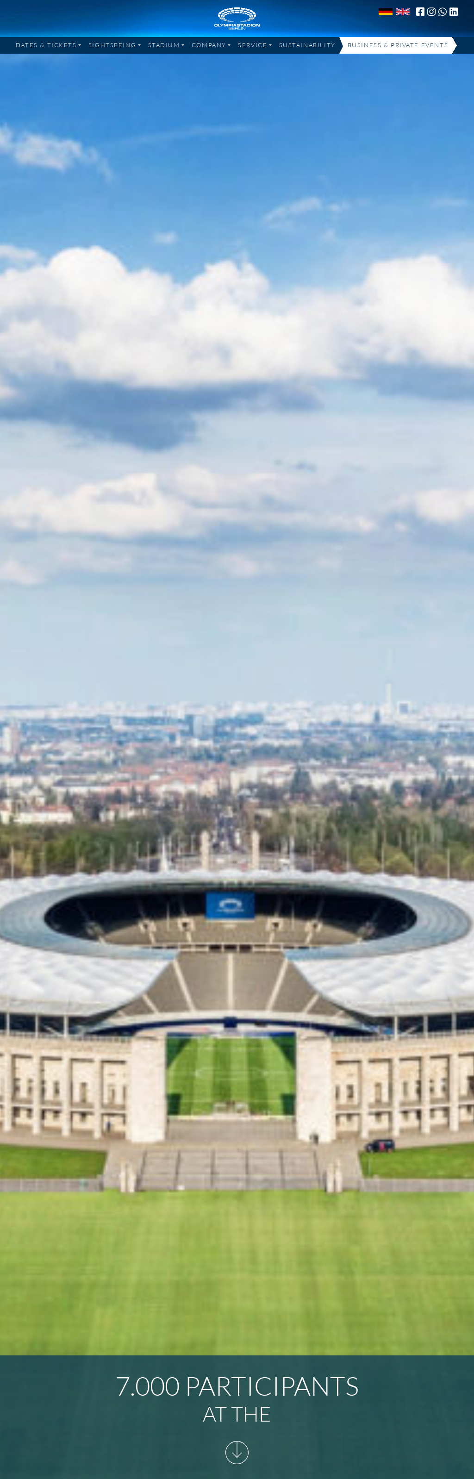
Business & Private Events (398, 45)
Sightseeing (112, 45)
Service (252, 45)
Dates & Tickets (46, 45)
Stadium (164, 45)
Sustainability (307, 45)
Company (209, 45)
